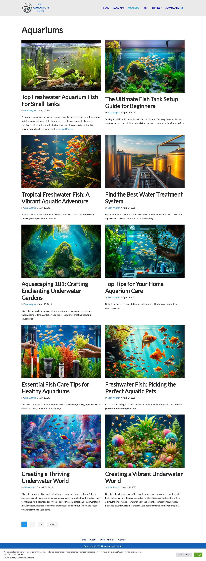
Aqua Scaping (172, 8)
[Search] (182, 8)
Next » (52, 524)
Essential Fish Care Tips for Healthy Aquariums (55, 388)
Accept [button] (198, 555)
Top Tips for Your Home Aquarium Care (134, 287)
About (93, 540)
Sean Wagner (30, 110)
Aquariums (133, 8)
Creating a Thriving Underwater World (45, 478)
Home (106, 8)
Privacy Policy (107, 540)
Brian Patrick (30, 487)
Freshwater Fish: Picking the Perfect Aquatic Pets (140, 388)
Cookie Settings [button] (184, 555)
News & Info (118, 8)
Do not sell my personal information (19, 558)
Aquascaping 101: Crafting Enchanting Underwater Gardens (54, 291)
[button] (147, 7)
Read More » (67, 128)
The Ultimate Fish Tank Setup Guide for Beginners (141, 102)
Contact (122, 540)
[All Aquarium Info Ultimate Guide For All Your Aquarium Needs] (35, 8)
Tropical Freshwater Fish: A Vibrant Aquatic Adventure (55, 198)
